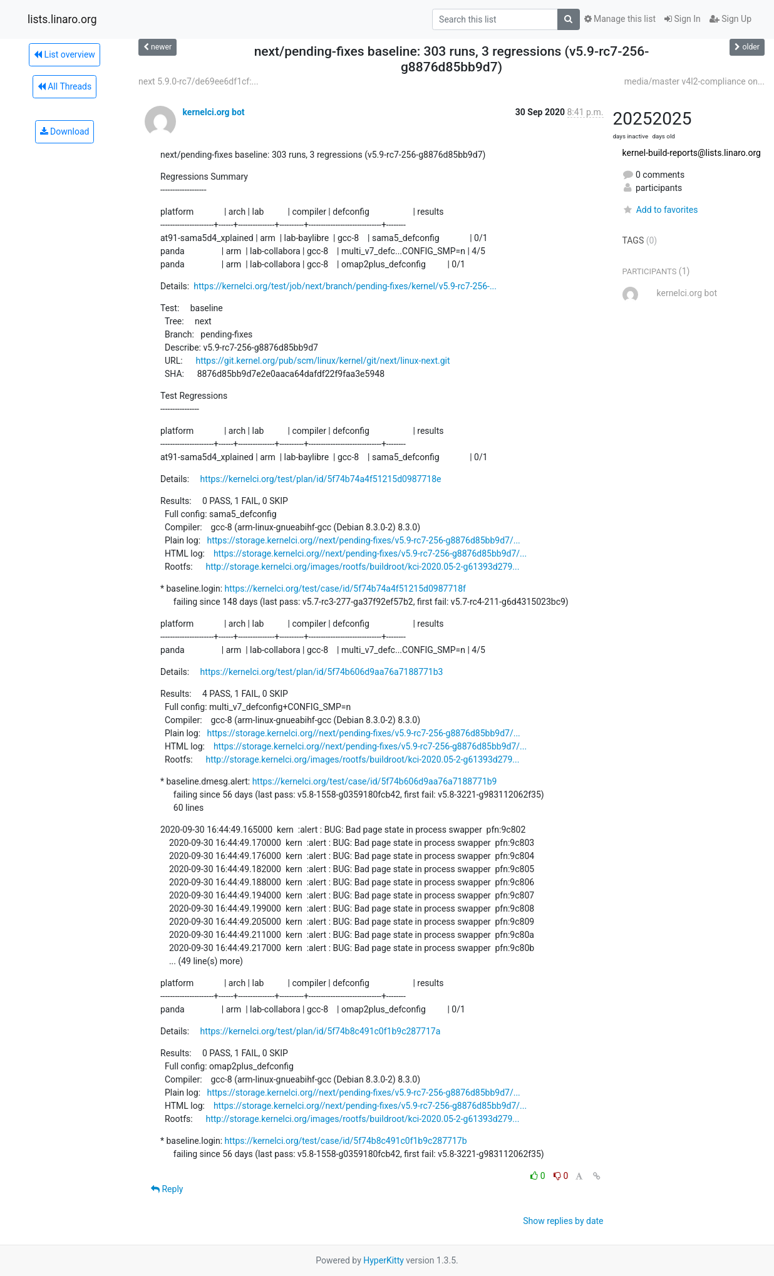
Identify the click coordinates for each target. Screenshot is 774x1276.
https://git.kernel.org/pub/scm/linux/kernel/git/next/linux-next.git (322, 361)
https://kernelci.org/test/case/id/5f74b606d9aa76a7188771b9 (374, 781)
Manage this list (620, 19)
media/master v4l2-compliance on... (694, 81)
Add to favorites (660, 210)
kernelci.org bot (213, 112)
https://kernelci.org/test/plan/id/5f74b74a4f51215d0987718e (320, 479)
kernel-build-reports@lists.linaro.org (691, 153)
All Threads (64, 86)
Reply (167, 1189)
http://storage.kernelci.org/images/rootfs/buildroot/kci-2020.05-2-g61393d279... (362, 567)
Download (65, 131)
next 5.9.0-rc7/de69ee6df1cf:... (198, 81)
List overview (64, 54)
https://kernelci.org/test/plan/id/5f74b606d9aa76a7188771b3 (321, 672)
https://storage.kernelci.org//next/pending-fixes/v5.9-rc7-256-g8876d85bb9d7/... (363, 540)
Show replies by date (563, 1221)
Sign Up (730, 19)
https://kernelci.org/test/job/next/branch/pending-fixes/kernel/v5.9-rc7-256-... (345, 286)
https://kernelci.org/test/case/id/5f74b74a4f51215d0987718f (345, 589)
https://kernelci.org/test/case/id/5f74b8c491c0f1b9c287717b (346, 1141)
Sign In (682, 19)
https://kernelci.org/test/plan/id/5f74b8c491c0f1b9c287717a (320, 1031)
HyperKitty (383, 1260)
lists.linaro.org (62, 19)
